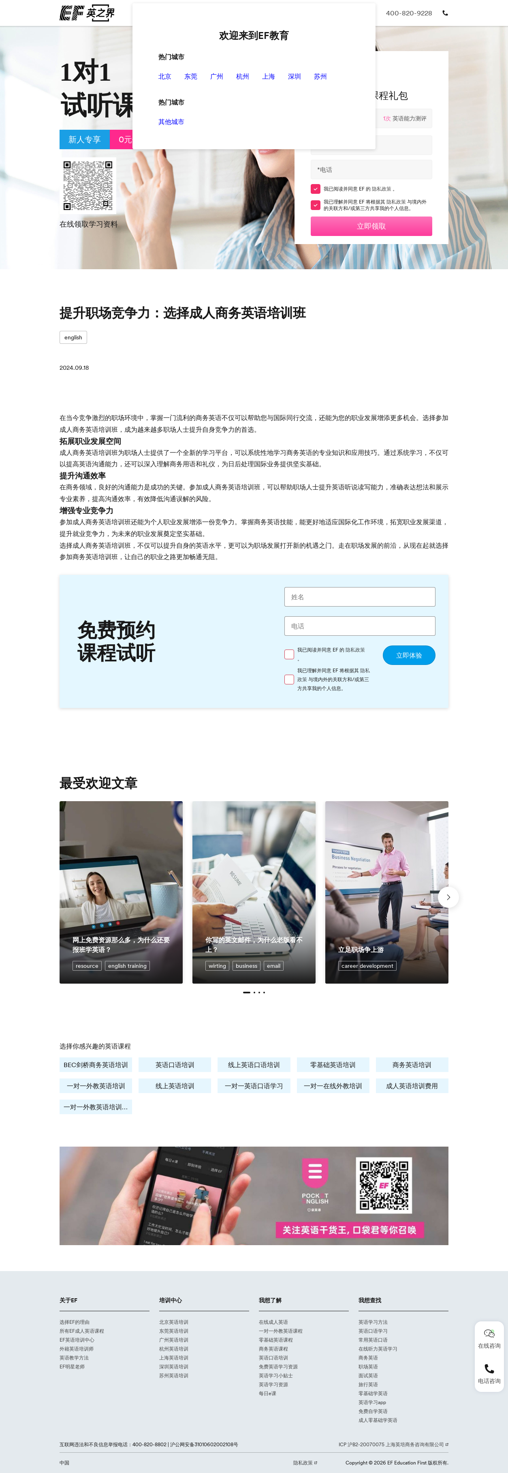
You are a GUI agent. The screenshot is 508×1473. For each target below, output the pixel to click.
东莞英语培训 (173, 1331)
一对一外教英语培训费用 (98, 1106)
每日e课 (267, 1393)
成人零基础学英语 (378, 1420)
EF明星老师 (72, 1367)
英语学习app (372, 1402)
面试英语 (368, 1376)
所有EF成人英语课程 (82, 1331)
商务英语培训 (412, 1064)
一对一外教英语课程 (281, 1331)
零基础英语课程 (276, 1340)
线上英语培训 (175, 1085)
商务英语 (368, 1358)
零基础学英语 (373, 1393)
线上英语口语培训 (254, 1064)
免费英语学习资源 (278, 1367)
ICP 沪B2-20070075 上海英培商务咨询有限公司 (393, 1444)
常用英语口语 (373, 1340)
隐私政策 (383, 188)
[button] (246, 992)
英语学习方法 (373, 1322)
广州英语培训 (173, 1340)
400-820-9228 (412, 12)
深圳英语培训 (173, 1367)
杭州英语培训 (173, 1349)
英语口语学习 (373, 1331)
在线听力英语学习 (378, 1349)
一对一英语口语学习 (254, 1085)
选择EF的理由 (75, 1322)
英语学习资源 (273, 1384)
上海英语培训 (173, 1358)
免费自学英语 (373, 1411)
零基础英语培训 (333, 1064)
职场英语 (368, 1367)
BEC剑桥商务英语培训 (96, 1064)
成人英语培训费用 (412, 1085)
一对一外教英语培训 (96, 1085)
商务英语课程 (273, 1349)
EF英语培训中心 (77, 1340)
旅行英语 (368, 1384)
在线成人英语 (273, 1322)
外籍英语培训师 (77, 1349)
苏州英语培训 (173, 1376)
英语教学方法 (74, 1358)
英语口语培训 (175, 1064)
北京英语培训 (173, 1322)
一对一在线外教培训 (333, 1085)
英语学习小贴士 (276, 1376)
